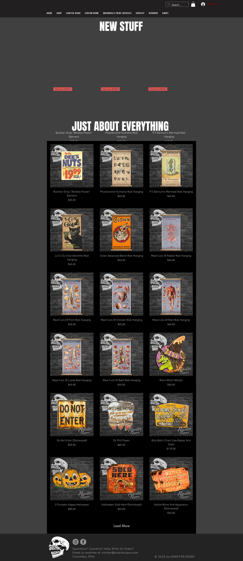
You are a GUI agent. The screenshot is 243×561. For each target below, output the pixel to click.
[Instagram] (76, 542)
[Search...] (177, 5)
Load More (121, 526)
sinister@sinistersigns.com (119, 552)
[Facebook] (83, 542)
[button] (193, 4)
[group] (121, 115)
